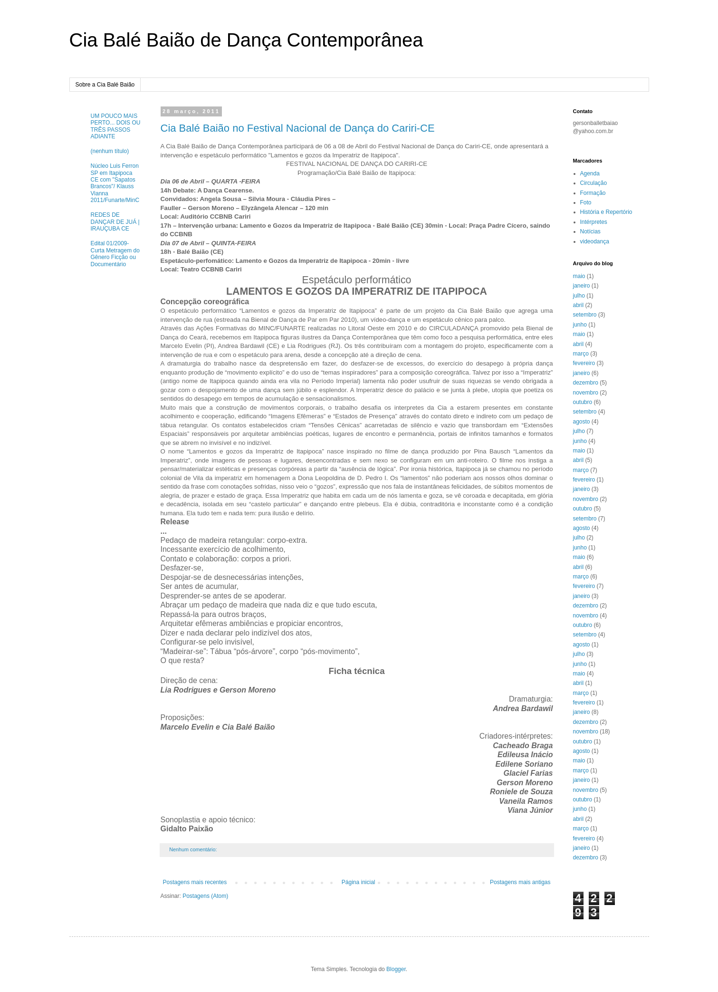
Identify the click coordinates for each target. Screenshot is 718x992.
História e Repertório (606, 212)
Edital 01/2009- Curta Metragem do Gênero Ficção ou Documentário (115, 253)
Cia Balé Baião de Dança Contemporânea (246, 39)
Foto (586, 202)
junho (580, 324)
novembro (585, 392)
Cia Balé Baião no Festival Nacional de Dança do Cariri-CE (298, 128)
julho (579, 295)
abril (578, 305)
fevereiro (584, 363)
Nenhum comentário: (193, 849)
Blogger (396, 969)
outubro (583, 402)
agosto (581, 421)
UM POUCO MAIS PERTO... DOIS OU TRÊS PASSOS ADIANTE (116, 126)
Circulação (593, 183)
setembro (585, 314)
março (581, 353)
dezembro (585, 382)
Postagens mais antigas (520, 882)
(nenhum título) (110, 151)
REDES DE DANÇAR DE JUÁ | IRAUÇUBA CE (115, 222)
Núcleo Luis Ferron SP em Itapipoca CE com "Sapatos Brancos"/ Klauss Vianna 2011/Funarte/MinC (115, 183)
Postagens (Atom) (205, 896)
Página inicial (358, 882)
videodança (594, 241)
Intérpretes (593, 222)
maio (579, 276)
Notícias (590, 231)
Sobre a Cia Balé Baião (105, 84)
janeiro (581, 285)
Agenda (590, 173)
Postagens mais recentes (195, 882)
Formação (593, 193)
